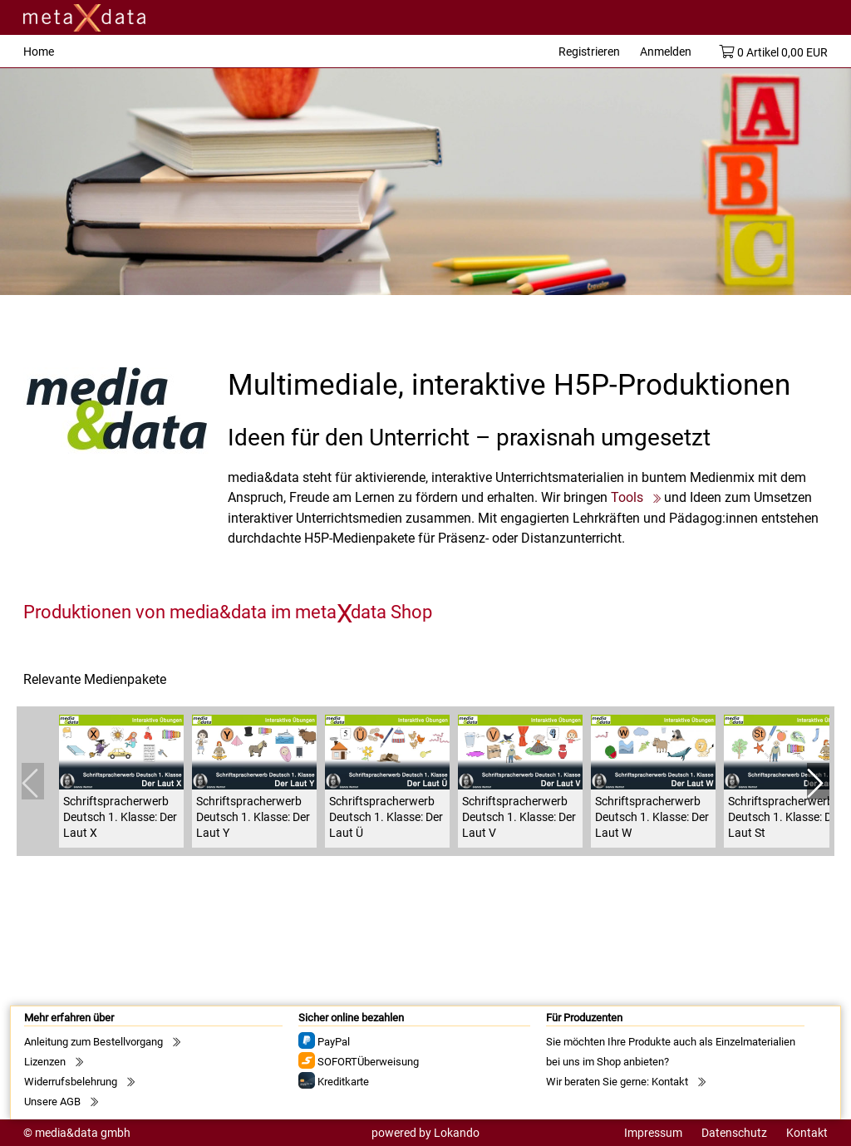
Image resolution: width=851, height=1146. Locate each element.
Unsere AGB (52, 1101)
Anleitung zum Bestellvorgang (93, 1041)
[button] (818, 781)
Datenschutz (734, 1132)
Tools (627, 497)
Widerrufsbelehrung (70, 1081)
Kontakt (670, 1081)
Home (38, 51)
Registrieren (589, 51)
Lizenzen (45, 1061)
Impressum (653, 1132)
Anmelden (665, 51)
